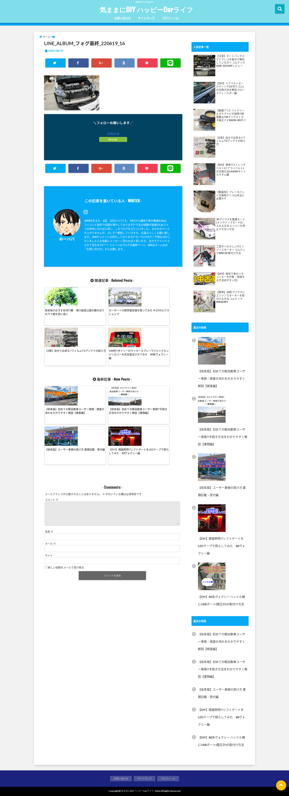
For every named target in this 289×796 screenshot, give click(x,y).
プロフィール (170, 18)
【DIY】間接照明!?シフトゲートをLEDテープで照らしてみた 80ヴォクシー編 (164, 375)
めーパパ (67, 239)
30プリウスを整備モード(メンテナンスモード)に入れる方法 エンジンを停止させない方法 (230, 224)
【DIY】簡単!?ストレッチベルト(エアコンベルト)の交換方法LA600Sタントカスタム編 (231, 169)
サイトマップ (146, 18)
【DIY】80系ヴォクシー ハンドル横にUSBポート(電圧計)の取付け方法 (221, 741)
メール (50, 475)
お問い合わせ (122, 18)
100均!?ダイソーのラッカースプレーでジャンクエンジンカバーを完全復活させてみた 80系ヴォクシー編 (164, 315)
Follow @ (113, 133)
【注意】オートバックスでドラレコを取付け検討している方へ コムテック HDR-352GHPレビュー (230, 61)
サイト (49, 487)
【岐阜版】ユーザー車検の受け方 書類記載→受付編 (129, 373)
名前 (49, 463)
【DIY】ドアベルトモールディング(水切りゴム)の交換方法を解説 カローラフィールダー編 (230, 88)
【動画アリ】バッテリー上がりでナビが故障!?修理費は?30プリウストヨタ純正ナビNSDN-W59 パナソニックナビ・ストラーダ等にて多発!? (231, 115)
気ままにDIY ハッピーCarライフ (146, 9)
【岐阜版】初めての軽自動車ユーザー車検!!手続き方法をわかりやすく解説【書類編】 (94, 377)
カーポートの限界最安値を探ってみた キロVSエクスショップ (94, 313)
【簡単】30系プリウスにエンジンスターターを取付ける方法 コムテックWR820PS (230, 297)
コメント (51, 426)
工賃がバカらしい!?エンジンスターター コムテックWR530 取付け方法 (230, 249)
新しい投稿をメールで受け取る (66, 499)
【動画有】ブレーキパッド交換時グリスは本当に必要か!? (230, 195)
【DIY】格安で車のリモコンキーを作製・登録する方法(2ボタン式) (230, 277)
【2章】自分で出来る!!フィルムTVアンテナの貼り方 (130, 311)
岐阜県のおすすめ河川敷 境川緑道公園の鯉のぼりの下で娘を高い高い (60, 313)
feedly (113, 139)
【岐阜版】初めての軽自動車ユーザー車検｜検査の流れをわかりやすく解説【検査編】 (60, 377)
